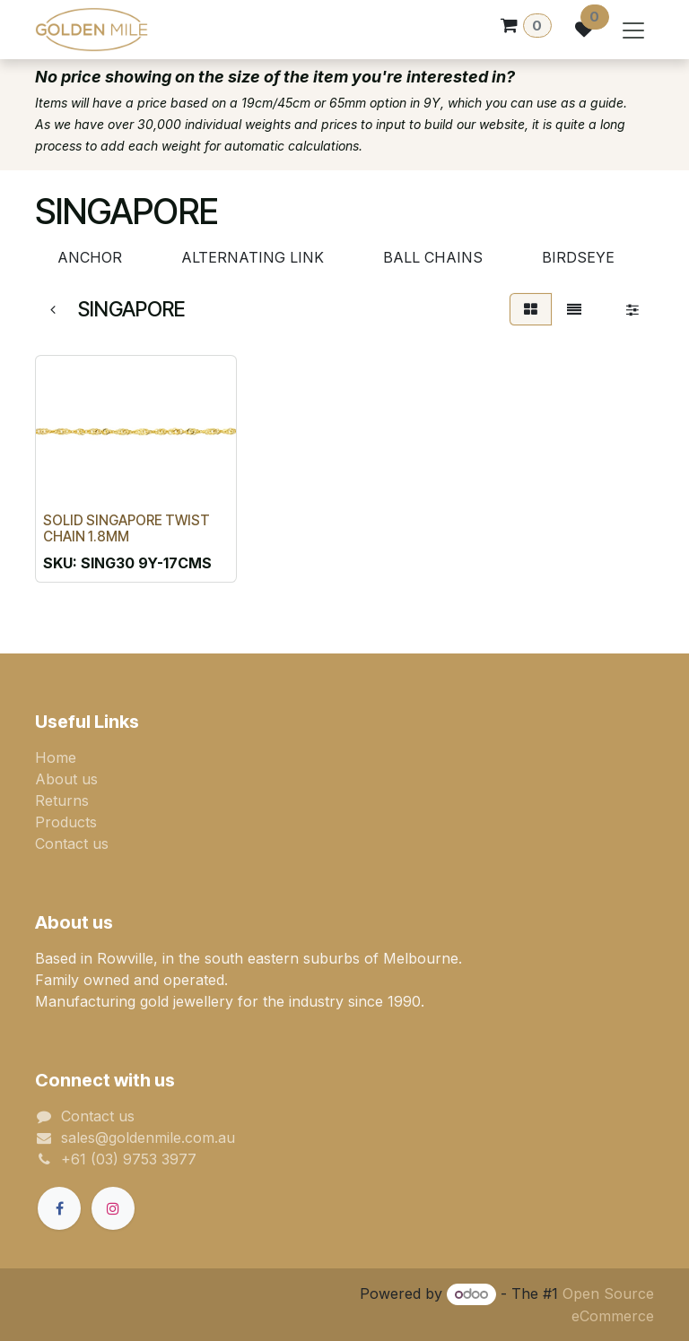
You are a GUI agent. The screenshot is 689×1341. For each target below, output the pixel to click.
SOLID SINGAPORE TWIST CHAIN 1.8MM (126, 528)
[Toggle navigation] (633, 29)
